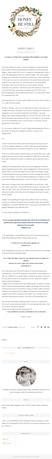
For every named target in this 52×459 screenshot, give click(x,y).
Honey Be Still (21, 456)
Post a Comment (9, 353)
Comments (7, 443)
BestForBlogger (35, 456)
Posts (5, 439)
